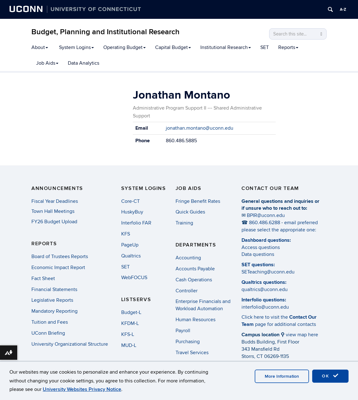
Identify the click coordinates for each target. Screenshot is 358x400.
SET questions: (258, 265)
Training (184, 223)
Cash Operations (194, 280)
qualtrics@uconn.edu (264, 289)
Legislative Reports (52, 300)
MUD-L (128, 345)
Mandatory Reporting (54, 311)
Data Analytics (83, 63)
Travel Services (192, 352)
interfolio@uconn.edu (265, 307)
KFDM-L (130, 323)
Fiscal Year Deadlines (54, 201)
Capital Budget (173, 47)
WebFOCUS (134, 277)
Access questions (260, 247)
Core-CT (130, 201)
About (39, 47)
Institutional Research (225, 47)
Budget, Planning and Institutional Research (105, 31)
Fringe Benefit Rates (198, 201)
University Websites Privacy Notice (82, 389)
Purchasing (188, 341)
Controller (187, 291)
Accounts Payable (195, 269)
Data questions (257, 254)
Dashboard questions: (266, 240)
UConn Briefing (48, 333)
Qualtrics (131, 256)
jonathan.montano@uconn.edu (199, 128)
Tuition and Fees (49, 322)
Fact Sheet (43, 278)
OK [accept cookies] (330, 376)
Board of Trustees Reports (59, 256)
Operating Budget (124, 47)
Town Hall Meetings (52, 211)
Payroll (183, 330)
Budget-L (131, 312)
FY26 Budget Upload (54, 222)
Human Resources (195, 319)
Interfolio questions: (263, 300)
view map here (302, 335)
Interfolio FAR (136, 223)
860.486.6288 (264, 222)
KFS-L (127, 334)
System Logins (76, 47)
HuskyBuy (132, 212)
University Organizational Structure (69, 344)
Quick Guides (190, 212)
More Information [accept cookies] (282, 376)
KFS (125, 234)
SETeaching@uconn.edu (268, 272)
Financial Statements (54, 289)
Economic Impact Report (58, 267)
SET (264, 47)
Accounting (188, 258)
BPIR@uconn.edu (266, 215)
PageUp (129, 245)
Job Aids (47, 63)
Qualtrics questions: (263, 282)
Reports (288, 47)
